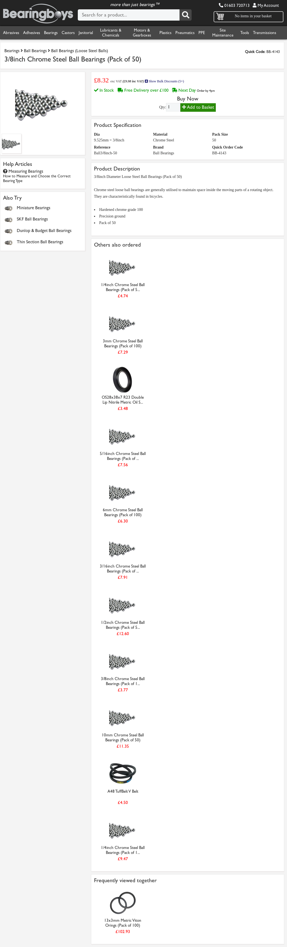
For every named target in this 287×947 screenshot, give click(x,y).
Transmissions (264, 32)
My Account (266, 5)
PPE (201, 32)
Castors (68, 32)
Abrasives (11, 32)
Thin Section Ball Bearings (40, 241)
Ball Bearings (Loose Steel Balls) (79, 50)
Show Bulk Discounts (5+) (164, 81)
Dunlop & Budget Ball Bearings (44, 230)
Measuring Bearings (37, 176)
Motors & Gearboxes (142, 33)
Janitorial (86, 32)
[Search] (186, 15)
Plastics (165, 32)
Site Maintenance (222, 33)
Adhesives (31, 32)
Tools (244, 32)
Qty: (162, 107)
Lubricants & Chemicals (110, 33)
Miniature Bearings (33, 207)
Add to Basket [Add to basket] (198, 107)
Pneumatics (185, 32)
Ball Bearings (35, 50)
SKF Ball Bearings (32, 219)
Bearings (51, 32)
